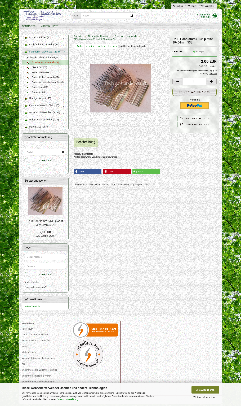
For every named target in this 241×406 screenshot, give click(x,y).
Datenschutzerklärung (67, 399)
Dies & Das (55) (37, 69)
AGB (24, 365)
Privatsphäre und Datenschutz (36, 342)
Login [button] (192, 6)
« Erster (79, 48)
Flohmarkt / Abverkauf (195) (42, 53)
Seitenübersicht (32, 308)
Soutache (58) (36, 94)
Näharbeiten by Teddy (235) (42, 121)
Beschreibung (85, 143)
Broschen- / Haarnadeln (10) (43, 64)
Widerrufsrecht (29, 354)
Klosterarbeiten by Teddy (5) (42, 107)
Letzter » (112, 48)
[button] (177, 83)
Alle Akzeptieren (205, 389)
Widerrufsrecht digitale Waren (36, 377)
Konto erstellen (32, 284)
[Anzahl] (194, 83)
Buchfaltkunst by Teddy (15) (42, 46)
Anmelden (45, 162)
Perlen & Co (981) (36, 128)
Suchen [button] (178, 6)
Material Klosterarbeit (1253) (42, 114)
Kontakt (25, 348)
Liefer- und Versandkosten (35, 336)
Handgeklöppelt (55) (38, 100)
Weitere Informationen (205, 397)
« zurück (90, 48)
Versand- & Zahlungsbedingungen (38, 360)
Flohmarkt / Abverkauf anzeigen (42, 59)
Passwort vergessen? (35, 288)
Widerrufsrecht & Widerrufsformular (39, 371)
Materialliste (49, 26)
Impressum (27, 330)
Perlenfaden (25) (37, 89)
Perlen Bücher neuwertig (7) (43, 79)
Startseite (28, 26)
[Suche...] (77, 15)
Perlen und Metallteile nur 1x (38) (45, 84)
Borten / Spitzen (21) (38, 39)
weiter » (101, 48)
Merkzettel (207, 6)
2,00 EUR (45, 234)
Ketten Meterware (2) (39, 74)
